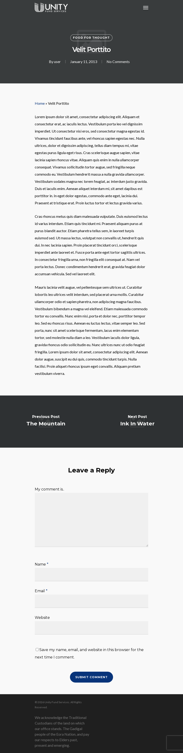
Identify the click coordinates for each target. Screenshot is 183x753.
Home (40, 103)
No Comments (118, 61)
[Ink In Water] (137, 421)
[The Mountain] (46, 421)
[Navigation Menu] (145, 7)
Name (41, 564)
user (57, 61)
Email (41, 591)
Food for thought (91, 37)
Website (42, 617)
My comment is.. (49, 489)
